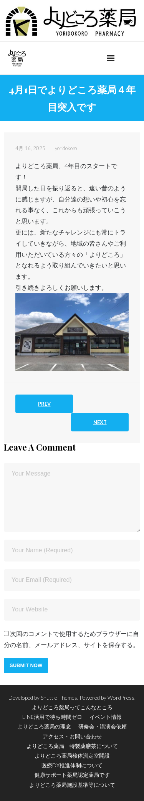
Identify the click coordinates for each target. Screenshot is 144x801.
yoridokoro (66, 148)
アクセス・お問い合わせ (72, 736)
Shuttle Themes (59, 697)
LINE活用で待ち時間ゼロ (52, 716)
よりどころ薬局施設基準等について (72, 784)
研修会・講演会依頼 (102, 726)
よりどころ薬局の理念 (44, 726)
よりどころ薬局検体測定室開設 (72, 755)
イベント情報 (105, 716)
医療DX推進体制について (72, 765)
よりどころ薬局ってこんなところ (72, 707)
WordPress (121, 697)
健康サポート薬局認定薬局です (72, 774)
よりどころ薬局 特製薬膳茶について (72, 746)
